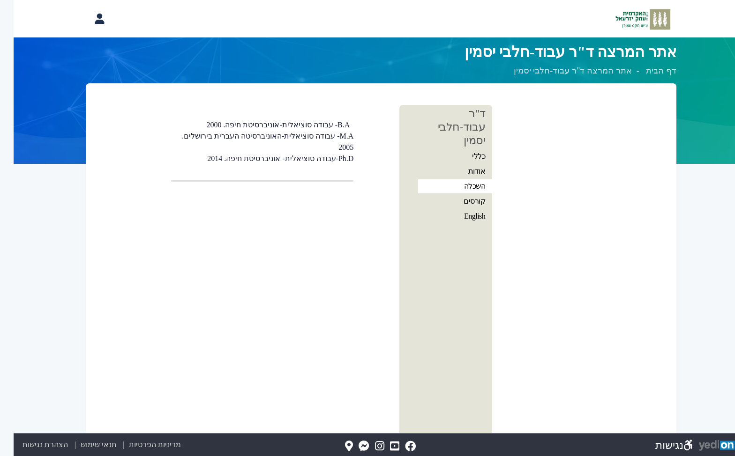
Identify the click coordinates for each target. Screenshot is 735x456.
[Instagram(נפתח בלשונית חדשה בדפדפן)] (366, 446)
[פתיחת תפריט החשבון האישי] (86, 19)
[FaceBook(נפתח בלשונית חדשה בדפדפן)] (397, 446)
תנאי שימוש (79, 445)
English (461, 216)
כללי (465, 156)
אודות (463, 171)
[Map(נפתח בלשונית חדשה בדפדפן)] (335, 446)
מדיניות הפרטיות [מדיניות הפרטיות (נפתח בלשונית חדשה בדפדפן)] (141, 445)
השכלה (461, 186)
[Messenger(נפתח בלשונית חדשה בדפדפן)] (350, 446)
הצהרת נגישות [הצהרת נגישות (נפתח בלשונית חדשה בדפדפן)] (31, 445)
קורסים (461, 201)
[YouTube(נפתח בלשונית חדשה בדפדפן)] (381, 446)
